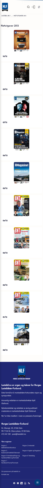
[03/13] (21, 237)
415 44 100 (6, 434)
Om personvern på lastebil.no (10, 471)
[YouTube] (18, 483)
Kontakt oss (5, 474)
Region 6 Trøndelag (28, 456)
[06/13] (21, 140)
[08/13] (21, 335)
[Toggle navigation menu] (37, 482)
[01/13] (21, 302)
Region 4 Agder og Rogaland (31, 450)
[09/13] (21, 74)
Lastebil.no (5, 16)
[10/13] (21, 41)
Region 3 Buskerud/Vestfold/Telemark (10, 452)
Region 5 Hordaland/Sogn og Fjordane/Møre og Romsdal (10, 457)
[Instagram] (25, 483)
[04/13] (21, 205)
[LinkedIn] (21, 483)
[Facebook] (14, 483)
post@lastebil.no (19, 434)
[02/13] (21, 270)
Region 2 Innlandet (28, 445)
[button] (39, 7)
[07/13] (21, 107)
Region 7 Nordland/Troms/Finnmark (9, 462)
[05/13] (21, 173)
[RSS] (29, 483)
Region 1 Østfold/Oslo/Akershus (8, 446)
